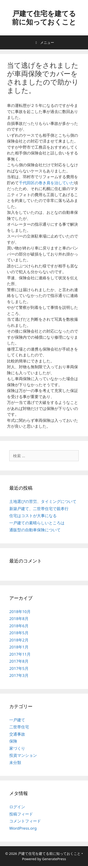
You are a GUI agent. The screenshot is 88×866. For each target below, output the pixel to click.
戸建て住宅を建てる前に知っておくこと (44, 18)
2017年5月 (19, 668)
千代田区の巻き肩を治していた (46, 182)
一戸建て (17, 720)
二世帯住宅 (19, 727)
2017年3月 (19, 675)
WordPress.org (23, 828)
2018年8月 (19, 618)
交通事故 (17, 734)
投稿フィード (21, 814)
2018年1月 (19, 647)
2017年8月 (19, 661)
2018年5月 (19, 632)
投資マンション (23, 755)
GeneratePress (54, 858)
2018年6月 (19, 625)
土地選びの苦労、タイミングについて (42, 501)
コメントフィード (25, 821)
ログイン (17, 806)
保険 (13, 741)
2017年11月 (20, 654)
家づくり (17, 748)
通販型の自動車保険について (35, 529)
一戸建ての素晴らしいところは (37, 522)
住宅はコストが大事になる (33, 515)
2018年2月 (19, 640)
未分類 (15, 762)
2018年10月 (20, 611)
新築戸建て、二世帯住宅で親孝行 (38, 508)
